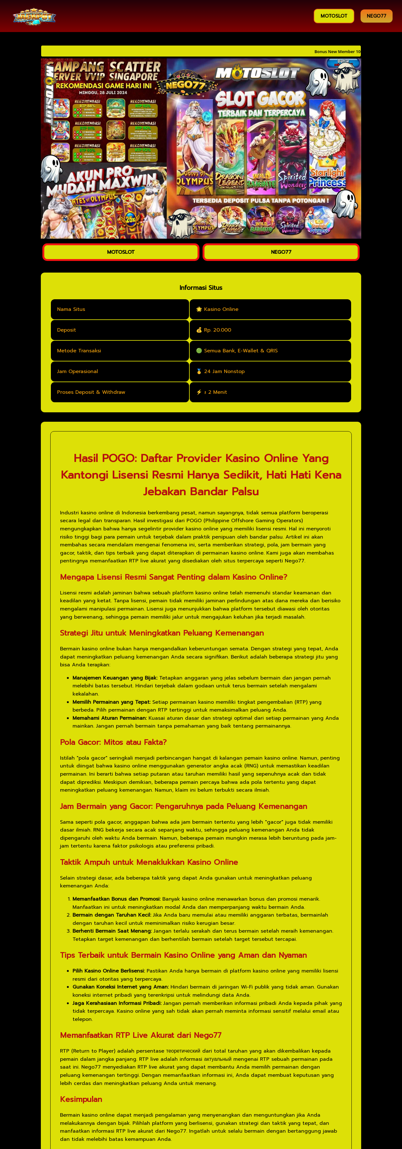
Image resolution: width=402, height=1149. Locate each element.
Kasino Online (221, 309)
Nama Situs (71, 309)
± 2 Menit (215, 392)
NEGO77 (376, 16)
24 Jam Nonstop (224, 371)
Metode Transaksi (79, 351)
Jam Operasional (77, 371)
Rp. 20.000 (217, 330)
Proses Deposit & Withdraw (91, 392)
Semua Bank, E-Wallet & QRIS (241, 351)
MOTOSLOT (334, 16)
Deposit (66, 330)
